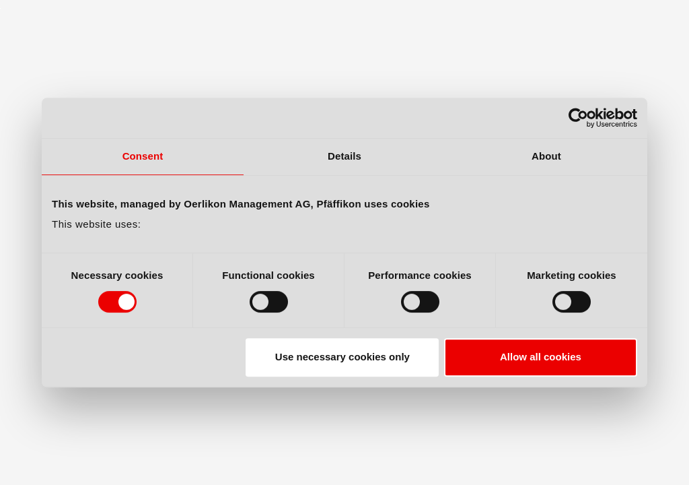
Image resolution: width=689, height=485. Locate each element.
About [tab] (546, 156)
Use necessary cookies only (342, 356)
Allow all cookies (540, 356)
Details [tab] (344, 156)
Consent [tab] (143, 156)
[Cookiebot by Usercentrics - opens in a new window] (578, 118)
